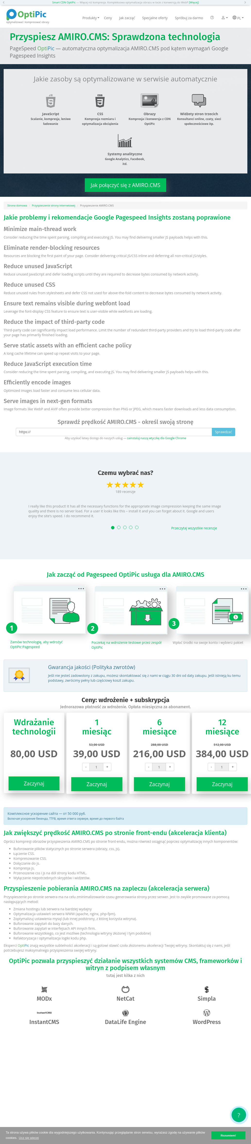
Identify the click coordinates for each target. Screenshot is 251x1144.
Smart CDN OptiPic (64, 2)
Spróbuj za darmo (189, 18)
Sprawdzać (223, 432)
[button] (5, 2)
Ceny (108, 18)
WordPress (207, 1017)
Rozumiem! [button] (228, 1135)
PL (238, 18)
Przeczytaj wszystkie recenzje (194, 528)
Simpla (207, 994)
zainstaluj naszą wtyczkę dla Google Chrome (156, 438)
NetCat (126, 994)
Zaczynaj (34, 783)
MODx (44, 994)
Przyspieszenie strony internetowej (53, 205)
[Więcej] (194, 2)
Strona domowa (17, 205)
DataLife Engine (125, 1017)
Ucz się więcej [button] (29, 1138)
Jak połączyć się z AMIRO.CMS (125, 185)
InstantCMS (44, 1017)
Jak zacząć (127, 18)
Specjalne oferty (154, 18)
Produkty (90, 18)
